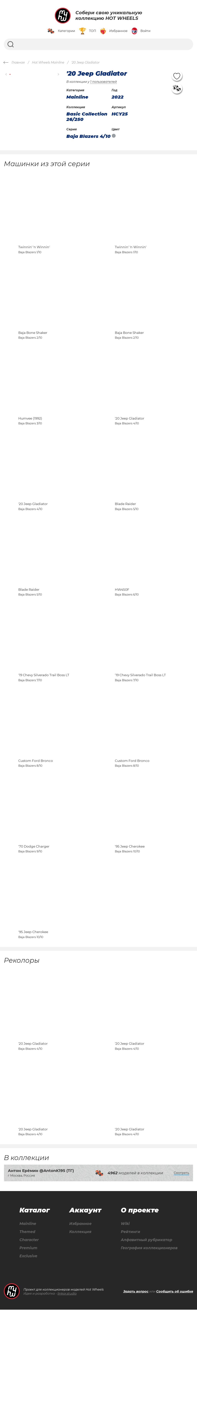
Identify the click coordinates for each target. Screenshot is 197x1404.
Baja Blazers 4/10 (88, 136)
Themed (27, 1326)
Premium (28, 1342)
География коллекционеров (148, 1342)
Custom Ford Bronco (35, 820)
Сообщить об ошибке (174, 1386)
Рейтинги (129, 1326)
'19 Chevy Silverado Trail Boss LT (43, 726)
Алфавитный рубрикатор (146, 1334)
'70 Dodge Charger (33, 914)
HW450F (122, 632)
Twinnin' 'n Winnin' (34, 255)
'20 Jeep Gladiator (129, 444)
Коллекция (79, 1326)
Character (29, 1334)
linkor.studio (67, 1388)
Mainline (28, 1317)
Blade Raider (125, 538)
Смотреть (181, 1266)
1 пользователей (103, 82)
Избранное (80, 1317)
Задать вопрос (136, 1386)
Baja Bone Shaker (32, 350)
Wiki (123, 1317)
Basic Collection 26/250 (86, 116)
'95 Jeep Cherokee (130, 914)
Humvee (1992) (30, 444)
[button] (6, 74)
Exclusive (28, 1350)
